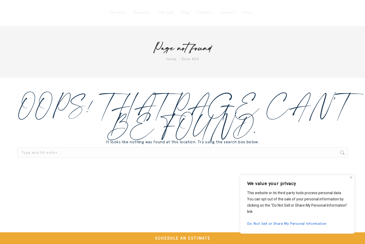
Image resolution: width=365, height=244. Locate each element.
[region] (297, 204)
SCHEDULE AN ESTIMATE (182, 238)
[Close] (351, 177)
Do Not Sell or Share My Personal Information (286, 223)
